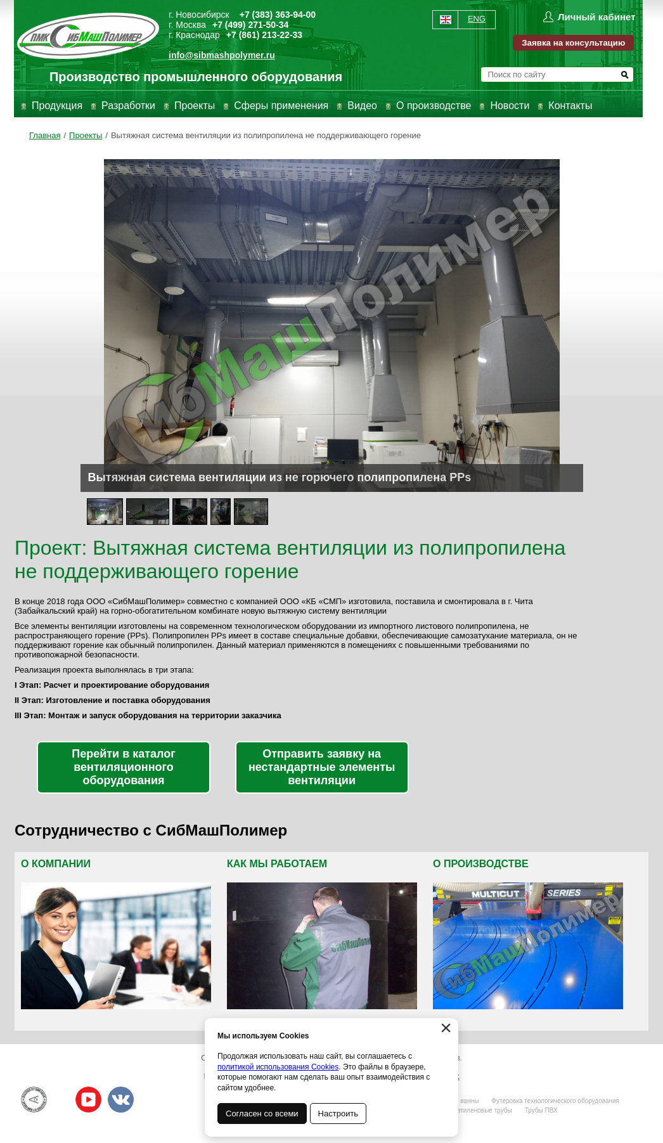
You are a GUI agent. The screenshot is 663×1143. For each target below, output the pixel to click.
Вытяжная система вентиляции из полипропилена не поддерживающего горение (266, 135)
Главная (44, 135)
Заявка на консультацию (573, 43)
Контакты (570, 105)
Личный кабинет (597, 16)
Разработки (128, 105)
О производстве (433, 105)
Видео (362, 105)
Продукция (57, 105)
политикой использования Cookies (277, 1066)
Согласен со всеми (262, 1113)
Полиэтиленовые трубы (477, 1110)
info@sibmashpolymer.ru (222, 55)
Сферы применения (281, 105)
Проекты (194, 105)
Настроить (338, 1113)
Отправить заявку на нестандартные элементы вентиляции (321, 767)
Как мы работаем (277, 863)
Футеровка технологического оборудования (555, 1100)
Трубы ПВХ (541, 1110)
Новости (509, 105)
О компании (56, 863)
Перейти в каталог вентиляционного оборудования (124, 767)
